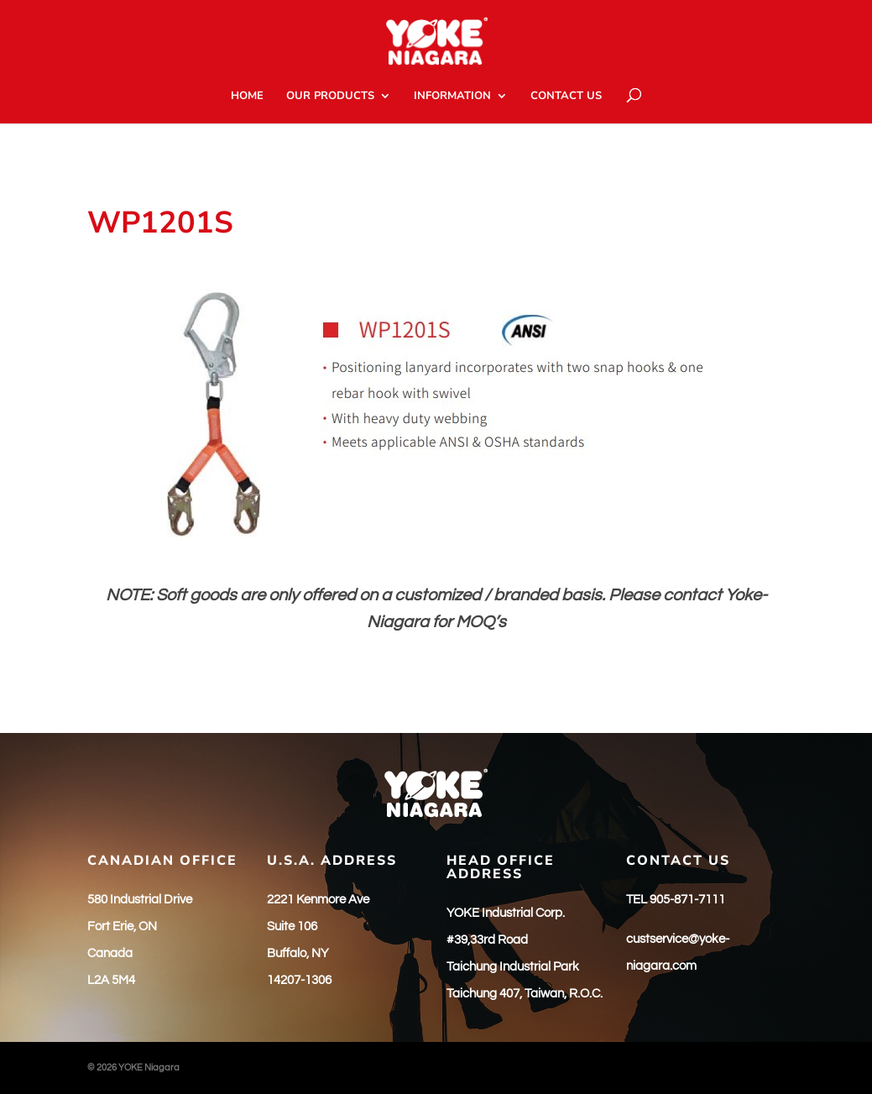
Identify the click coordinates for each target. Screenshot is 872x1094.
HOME (247, 96)
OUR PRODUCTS (330, 96)
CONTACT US (566, 96)
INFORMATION (452, 96)
